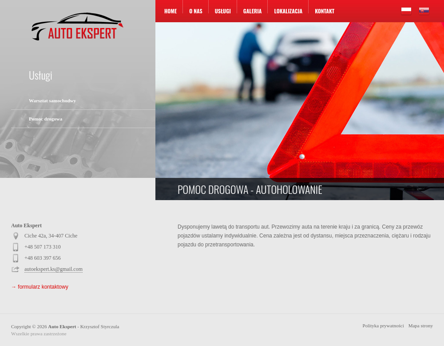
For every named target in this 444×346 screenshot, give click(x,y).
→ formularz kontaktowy (39, 287)
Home (170, 11)
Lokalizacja (288, 11)
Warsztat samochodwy (52, 100)
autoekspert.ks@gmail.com (53, 269)
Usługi (223, 11)
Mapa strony (420, 325)
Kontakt (324, 11)
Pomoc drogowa (45, 118)
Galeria (252, 11)
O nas (195, 11)
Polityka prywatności (383, 325)
